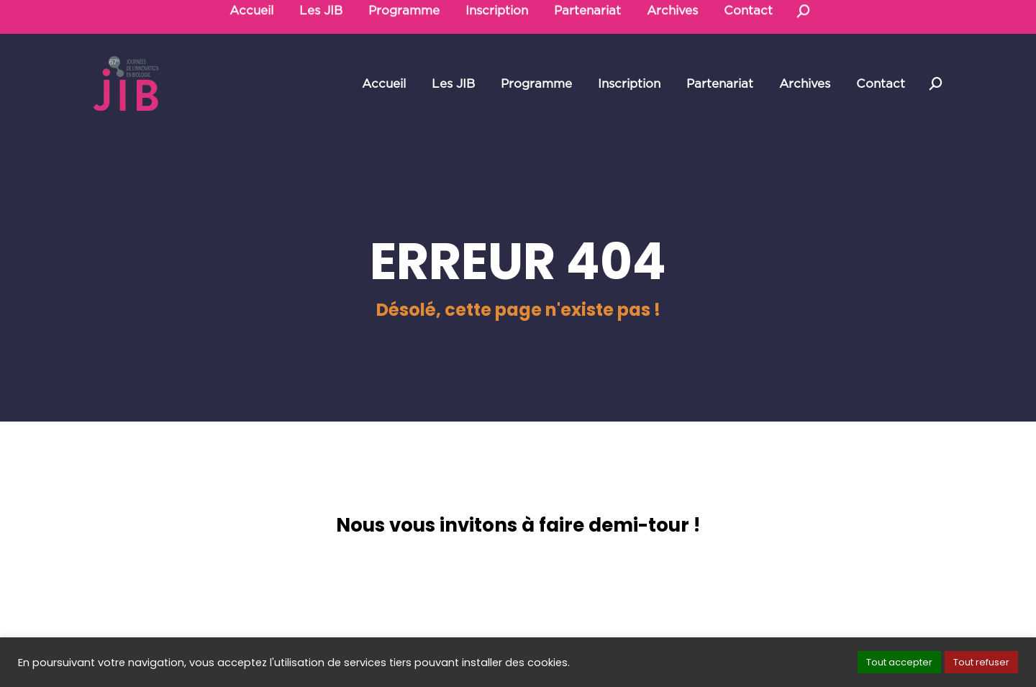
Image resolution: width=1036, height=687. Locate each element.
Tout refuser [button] (981, 662)
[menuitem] (384, 83)
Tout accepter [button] (899, 662)
